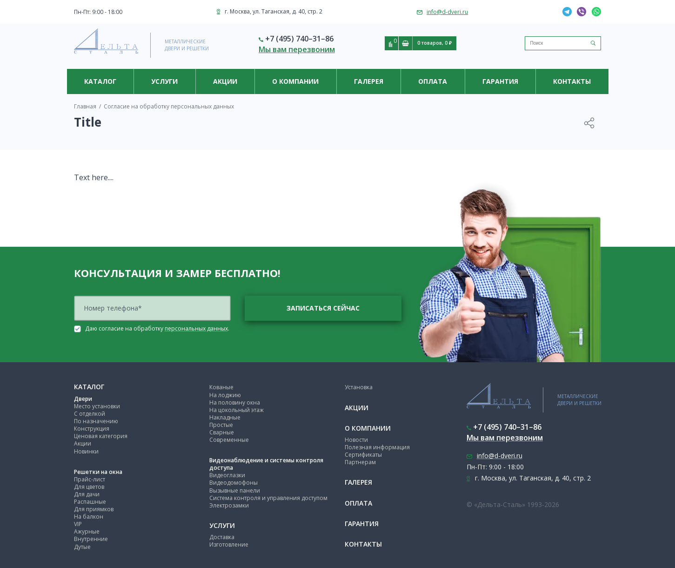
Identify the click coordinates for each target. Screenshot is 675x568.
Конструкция (91, 429)
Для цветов (89, 487)
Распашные (90, 502)
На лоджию (225, 395)
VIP (78, 524)
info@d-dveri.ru (447, 12)
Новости (356, 440)
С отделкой (89, 414)
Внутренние (91, 539)
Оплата (432, 81)
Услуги (164, 81)
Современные (229, 440)
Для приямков (94, 509)
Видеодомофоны (233, 483)
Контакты (572, 81)
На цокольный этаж (236, 410)
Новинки (86, 451)
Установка (359, 387)
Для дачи (87, 494)
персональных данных (196, 328)
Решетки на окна (98, 472)
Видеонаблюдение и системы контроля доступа (266, 464)
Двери (83, 399)
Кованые (221, 387)
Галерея (368, 81)
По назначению (96, 421)
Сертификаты (363, 455)
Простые (221, 425)
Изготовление (228, 544)
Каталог (100, 81)
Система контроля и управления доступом (268, 498)
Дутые (82, 547)
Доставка (221, 537)
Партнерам (360, 462)
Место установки (97, 406)
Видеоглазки (227, 475)
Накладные (225, 417)
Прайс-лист (89, 479)
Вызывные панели (234, 490)
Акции (225, 81)
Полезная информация (377, 447)
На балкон (88, 517)
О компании (295, 81)
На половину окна (234, 402)
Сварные (221, 432)
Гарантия (500, 81)
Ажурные (87, 531)
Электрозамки (229, 505)
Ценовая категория (100, 436)
